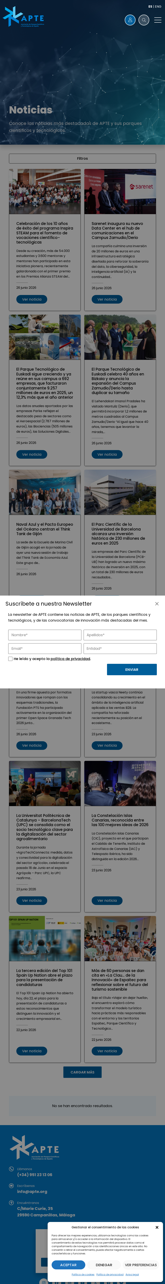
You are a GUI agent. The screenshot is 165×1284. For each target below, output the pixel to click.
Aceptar (68, 1264)
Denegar (104, 1264)
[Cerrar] (157, 604)
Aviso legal (132, 1274)
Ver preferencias (141, 1264)
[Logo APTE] (24, 17)
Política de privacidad (110, 1274)
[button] (157, 1227)
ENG (158, 6)
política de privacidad (70, 658)
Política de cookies (83, 1274)
